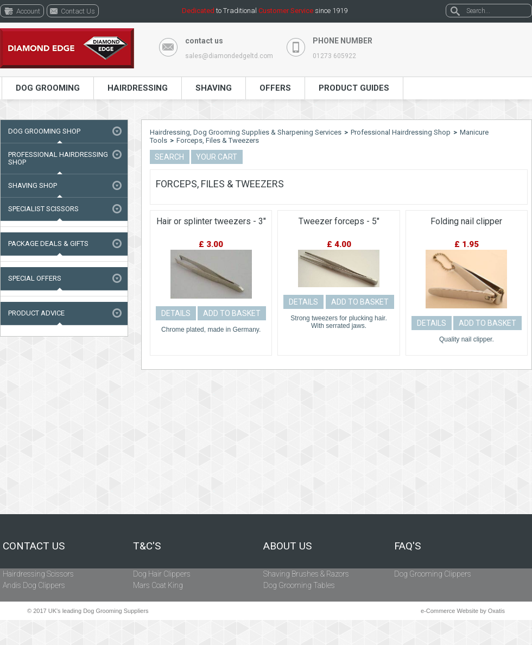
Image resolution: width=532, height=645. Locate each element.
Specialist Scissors (43, 209)
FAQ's (407, 546)
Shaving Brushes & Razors (306, 574)
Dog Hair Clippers (162, 574)
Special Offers (34, 278)
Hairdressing (137, 88)
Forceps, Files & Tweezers (217, 140)
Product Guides (354, 88)
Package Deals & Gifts (48, 243)
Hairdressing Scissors (38, 574)
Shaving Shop (32, 185)
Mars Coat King (158, 585)
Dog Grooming (48, 88)
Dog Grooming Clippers (432, 574)
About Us (287, 546)
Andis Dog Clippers (34, 585)
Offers (275, 88)
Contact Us (34, 546)
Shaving (213, 88)
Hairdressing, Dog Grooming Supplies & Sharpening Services (245, 132)
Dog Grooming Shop (44, 131)
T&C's (147, 546)
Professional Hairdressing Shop (58, 158)
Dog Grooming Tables (299, 585)
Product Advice (36, 313)
